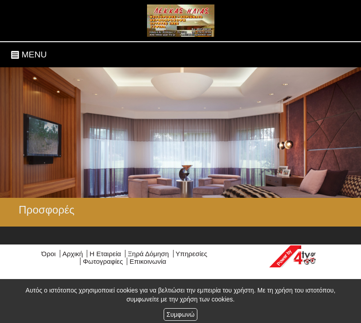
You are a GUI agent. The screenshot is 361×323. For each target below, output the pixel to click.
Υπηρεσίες (191, 254)
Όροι (48, 254)
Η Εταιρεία (105, 254)
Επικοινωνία (147, 261)
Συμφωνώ (180, 314)
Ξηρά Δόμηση (148, 254)
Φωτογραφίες (103, 261)
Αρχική (72, 254)
